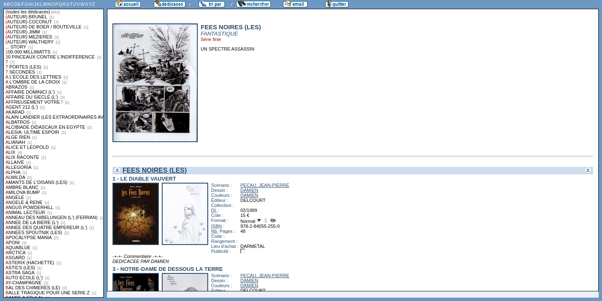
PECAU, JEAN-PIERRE (264, 185)
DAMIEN (249, 190)
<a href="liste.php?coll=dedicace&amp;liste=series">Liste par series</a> (53, 149)
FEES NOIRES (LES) (154, 170)
